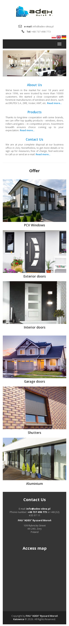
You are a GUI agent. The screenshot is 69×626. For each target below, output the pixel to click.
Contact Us (34, 139)
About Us (34, 85)
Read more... (54, 103)
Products (34, 112)
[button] (12, 63)
